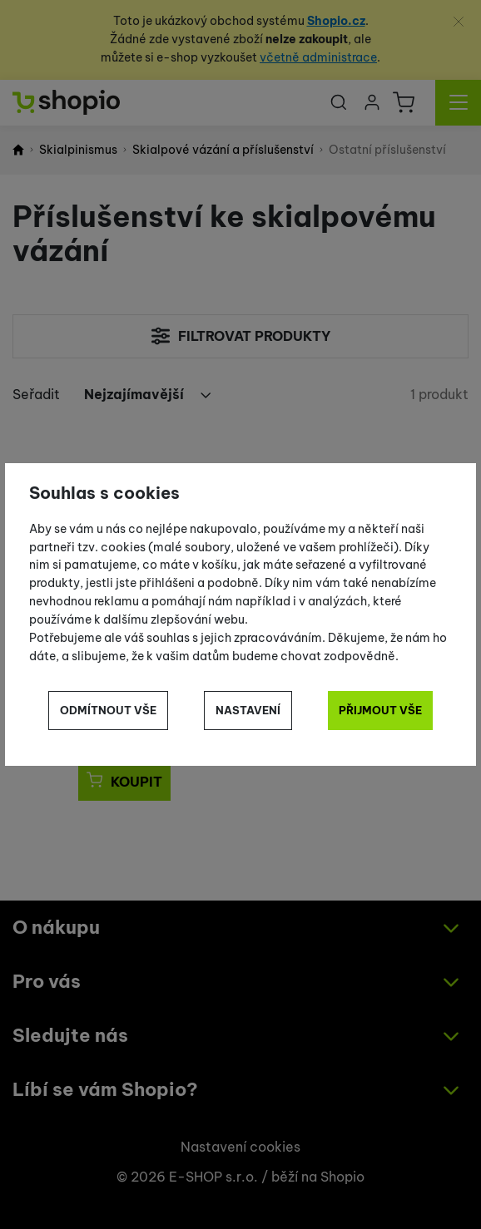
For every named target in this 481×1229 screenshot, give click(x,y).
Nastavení (248, 710)
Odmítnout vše (108, 710)
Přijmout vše (380, 710)
